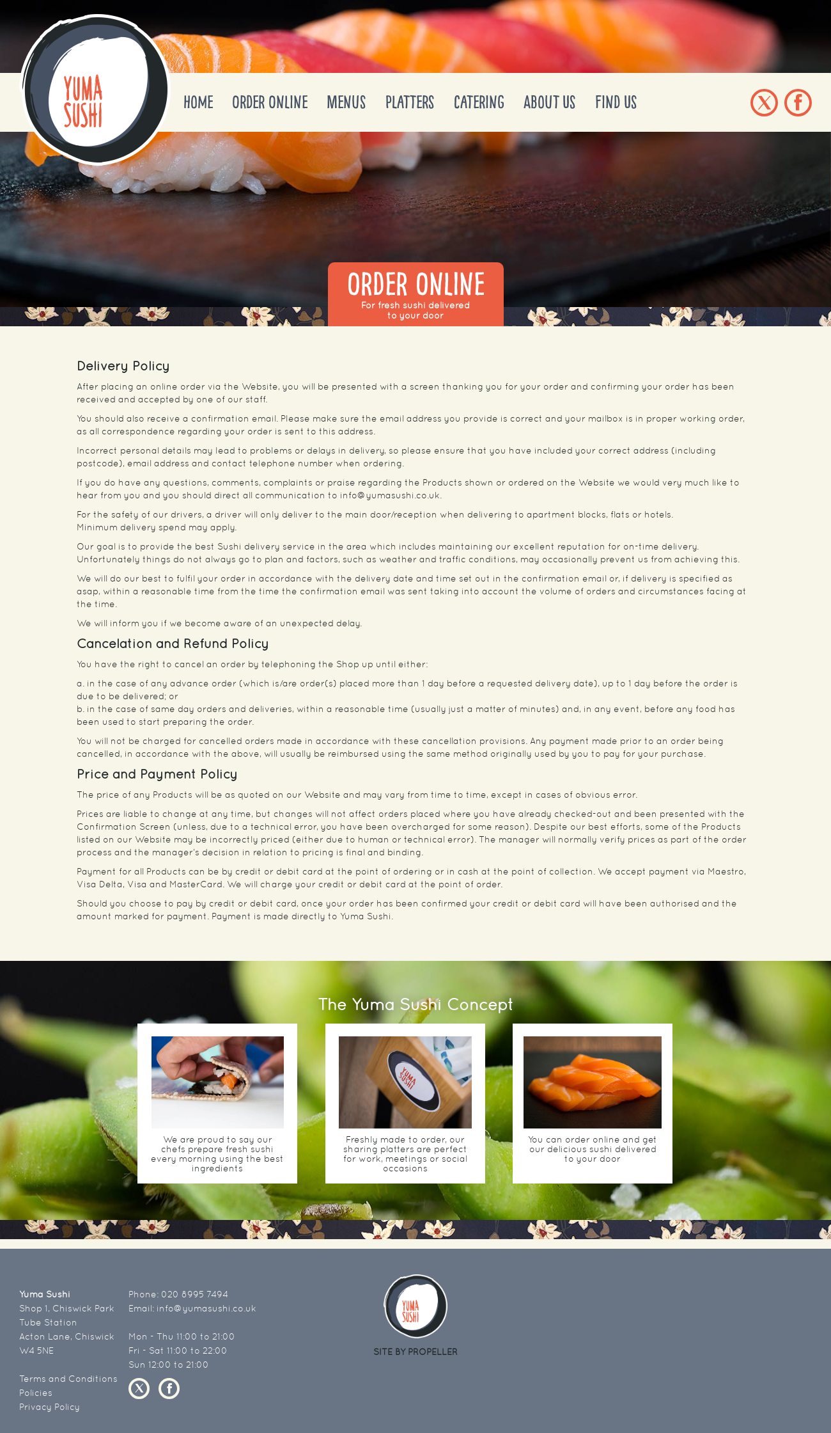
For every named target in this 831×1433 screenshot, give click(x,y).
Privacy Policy (49, 1407)
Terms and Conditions (68, 1379)
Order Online (269, 102)
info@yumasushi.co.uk (206, 1308)
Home (198, 102)
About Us (550, 102)
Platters (410, 102)
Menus (346, 102)
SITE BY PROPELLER (415, 1352)
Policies (35, 1393)
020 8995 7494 (194, 1294)
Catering (479, 102)
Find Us (616, 102)
